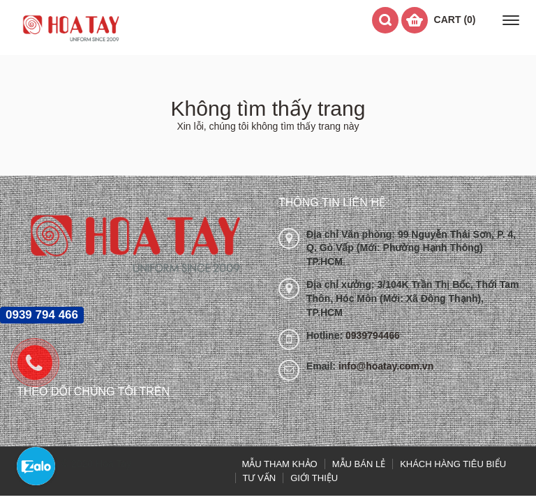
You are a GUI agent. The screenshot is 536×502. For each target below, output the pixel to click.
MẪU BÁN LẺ (358, 464)
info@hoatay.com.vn (385, 366)
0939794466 (372, 335)
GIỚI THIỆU (314, 478)
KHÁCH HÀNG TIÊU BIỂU (453, 464)
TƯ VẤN (259, 478)
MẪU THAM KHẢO (280, 464)
